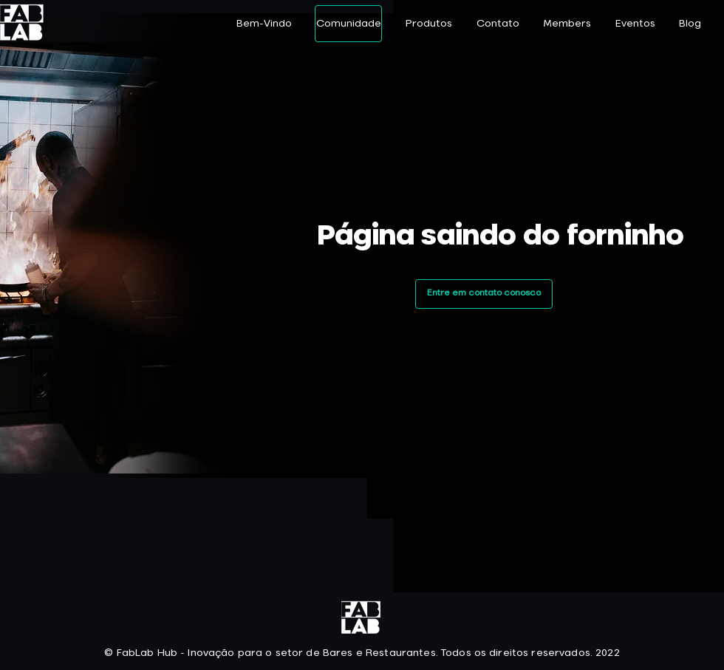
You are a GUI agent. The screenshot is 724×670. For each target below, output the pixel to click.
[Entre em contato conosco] (484, 294)
